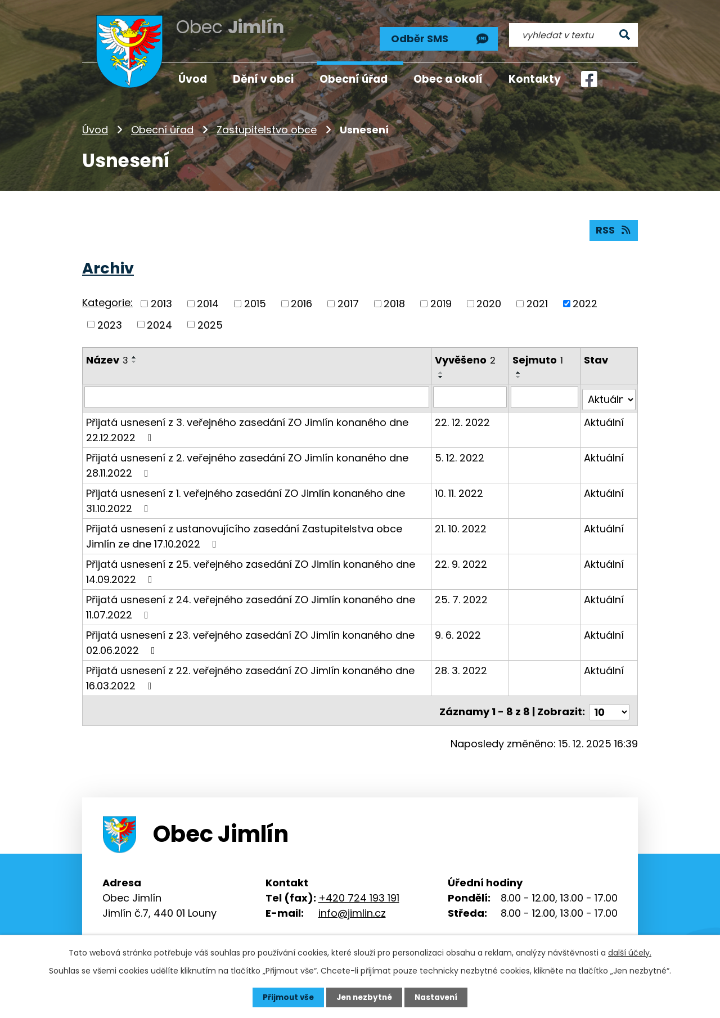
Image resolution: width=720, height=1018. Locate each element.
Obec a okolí (448, 79)
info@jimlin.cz (352, 906)
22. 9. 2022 (461, 560)
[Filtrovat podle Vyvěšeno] (470, 395)
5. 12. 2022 (460, 453)
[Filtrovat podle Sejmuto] (544, 395)
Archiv (108, 265)
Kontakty (534, 79)
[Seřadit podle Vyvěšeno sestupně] (441, 375)
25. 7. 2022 (461, 595)
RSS (613, 228)
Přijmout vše (285, 997)
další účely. (629, 952)
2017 (348, 301)
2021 (537, 301)
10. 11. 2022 (459, 489)
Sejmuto (538, 358)
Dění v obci (263, 79)
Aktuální (604, 418)
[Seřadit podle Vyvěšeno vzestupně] (441, 371)
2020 (488, 301)
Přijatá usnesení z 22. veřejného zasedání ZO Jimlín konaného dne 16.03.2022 (250, 673)
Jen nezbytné (364, 997)
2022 (585, 301)
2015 (255, 301)
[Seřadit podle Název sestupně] (134, 360)
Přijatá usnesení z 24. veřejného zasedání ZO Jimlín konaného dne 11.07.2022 (250, 602)
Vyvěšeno (465, 358)
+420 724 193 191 (358, 891)
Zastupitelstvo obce (267, 126)
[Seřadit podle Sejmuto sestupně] (519, 375)
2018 (394, 301)
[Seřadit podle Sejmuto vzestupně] (519, 371)
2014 (208, 301)
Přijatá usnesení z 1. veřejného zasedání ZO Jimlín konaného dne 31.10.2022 (245, 496)
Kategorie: (107, 301)
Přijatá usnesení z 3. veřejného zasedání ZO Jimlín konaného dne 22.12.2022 (247, 425)
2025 (210, 323)
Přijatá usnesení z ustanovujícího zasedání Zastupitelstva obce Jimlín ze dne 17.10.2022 (244, 531)
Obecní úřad (162, 126)
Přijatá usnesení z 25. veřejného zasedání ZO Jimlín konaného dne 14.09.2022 (250, 567)
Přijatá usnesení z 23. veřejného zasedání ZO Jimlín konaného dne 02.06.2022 (250, 638)
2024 (159, 323)
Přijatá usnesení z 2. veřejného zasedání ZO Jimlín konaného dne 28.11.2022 (247, 461)
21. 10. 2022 (461, 524)
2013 (161, 301)
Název (107, 358)
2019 (441, 301)
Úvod (95, 126)
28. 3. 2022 (461, 666)
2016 (301, 301)
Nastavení (438, 997)
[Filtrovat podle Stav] (609, 395)
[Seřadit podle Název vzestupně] (134, 355)
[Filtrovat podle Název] (257, 395)
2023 (109, 323)
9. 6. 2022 (458, 631)
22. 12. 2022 (462, 418)
